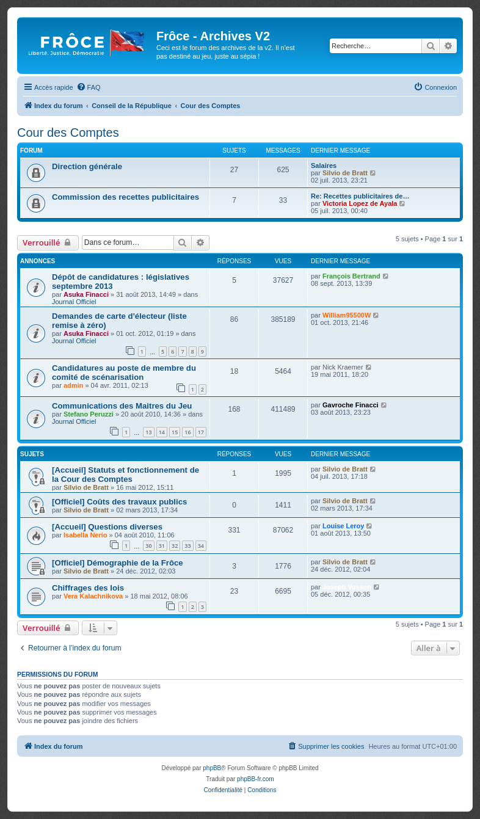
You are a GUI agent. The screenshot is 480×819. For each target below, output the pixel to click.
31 (162, 546)
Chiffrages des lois (88, 587)
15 (175, 432)
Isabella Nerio (85, 535)
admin (73, 385)
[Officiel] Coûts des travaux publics (119, 501)
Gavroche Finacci (350, 405)
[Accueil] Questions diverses (107, 526)
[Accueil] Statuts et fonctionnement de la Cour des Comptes (125, 474)
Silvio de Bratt (345, 173)
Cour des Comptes (68, 132)
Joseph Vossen (346, 587)
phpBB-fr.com (255, 779)
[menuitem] (88, 87)
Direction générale (87, 166)
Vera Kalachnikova (93, 596)
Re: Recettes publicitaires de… (360, 196)
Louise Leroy (343, 526)
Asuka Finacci (86, 294)
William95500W (346, 315)
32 (175, 546)
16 (187, 432)
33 (187, 546)
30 (148, 546)
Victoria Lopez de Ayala (359, 203)
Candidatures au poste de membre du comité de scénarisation (124, 372)
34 (201, 546)
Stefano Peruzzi (89, 414)
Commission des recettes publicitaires (125, 197)
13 (148, 432)
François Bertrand (351, 276)
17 (201, 432)
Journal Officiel (74, 301)
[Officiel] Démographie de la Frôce (117, 562)
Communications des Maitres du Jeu (122, 405)
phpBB (212, 768)
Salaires (323, 165)
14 (162, 432)
